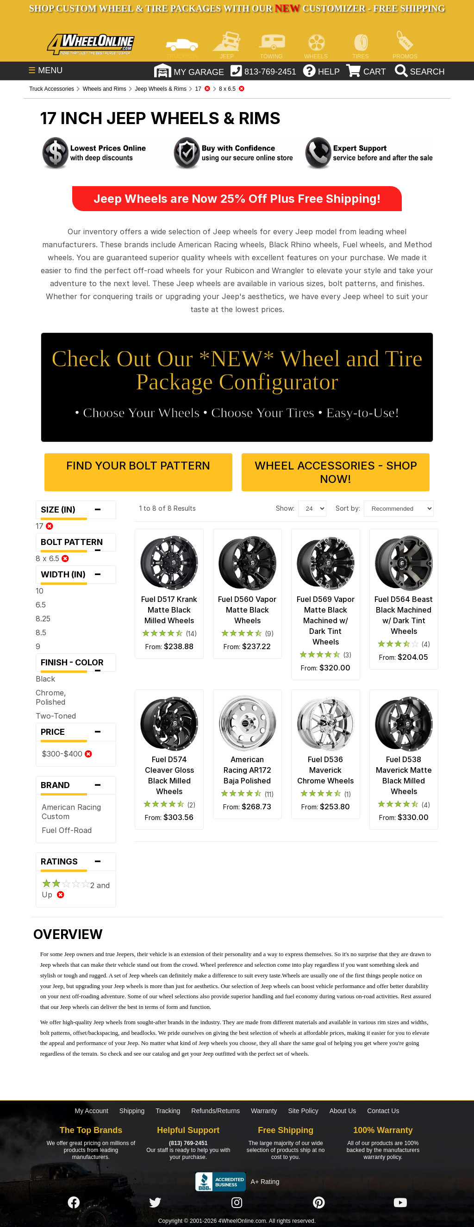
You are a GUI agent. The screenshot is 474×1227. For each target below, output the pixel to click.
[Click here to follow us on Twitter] (155, 1203)
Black (45, 678)
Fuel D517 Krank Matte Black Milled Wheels (169, 610)
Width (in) (76, 574)
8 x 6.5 (52, 558)
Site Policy (303, 1110)
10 (40, 590)
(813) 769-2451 (188, 1143)
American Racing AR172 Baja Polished (247, 770)
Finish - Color (76, 664)
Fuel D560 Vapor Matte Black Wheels (247, 610)
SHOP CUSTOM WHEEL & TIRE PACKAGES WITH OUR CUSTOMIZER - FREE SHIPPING (237, 8)
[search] (419, 71)
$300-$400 (67, 753)
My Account (91, 1110)
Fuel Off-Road (67, 830)
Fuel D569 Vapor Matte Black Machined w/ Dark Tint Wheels (326, 620)
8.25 (43, 618)
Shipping (132, 1110)
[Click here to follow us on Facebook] (73, 1203)
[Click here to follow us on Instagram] (237, 1203)
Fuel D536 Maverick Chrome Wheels (325, 770)
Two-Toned (56, 715)
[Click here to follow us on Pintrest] (319, 1203)
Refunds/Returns (215, 1110)
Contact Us (383, 1110)
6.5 (41, 604)
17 (44, 526)
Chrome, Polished (51, 697)
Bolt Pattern (76, 544)
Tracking (168, 1110)
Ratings (76, 861)
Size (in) (76, 510)
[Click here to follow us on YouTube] (400, 1203)
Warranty (264, 1110)
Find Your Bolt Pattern (138, 465)
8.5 (41, 632)
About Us (343, 1110)
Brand (76, 785)
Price (76, 732)
